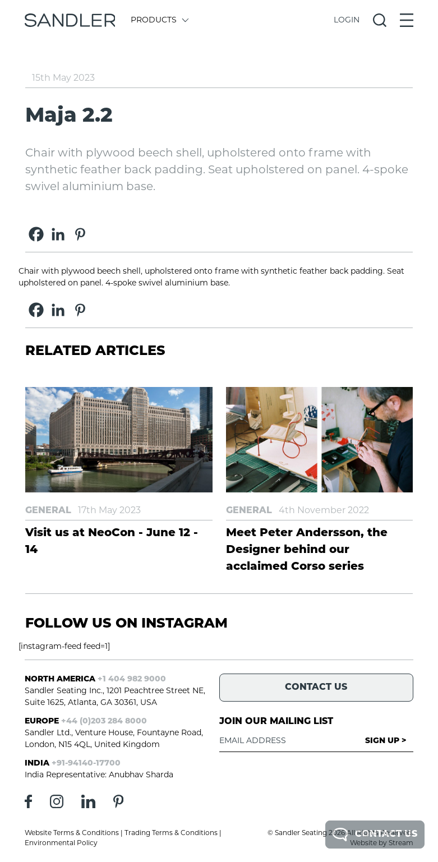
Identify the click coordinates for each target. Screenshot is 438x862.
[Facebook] (36, 234)
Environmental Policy (61, 843)
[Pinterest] (80, 234)
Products (159, 20)
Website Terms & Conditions (72, 833)
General (48, 510)
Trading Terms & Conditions (171, 833)
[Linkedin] (58, 234)
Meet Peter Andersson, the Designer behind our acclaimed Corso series (307, 550)
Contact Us (375, 834)
